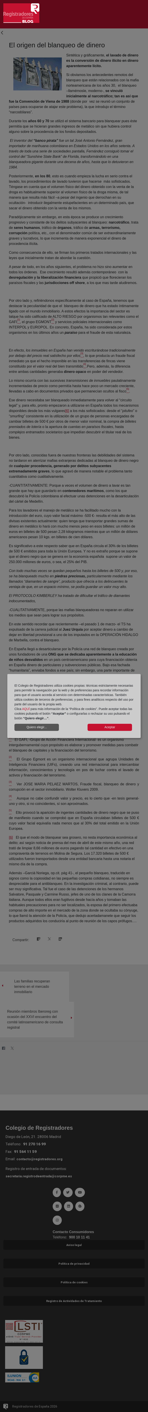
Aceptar (109, 727)
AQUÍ (26, 709)
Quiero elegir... (36, 727)
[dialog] (74, 706)
